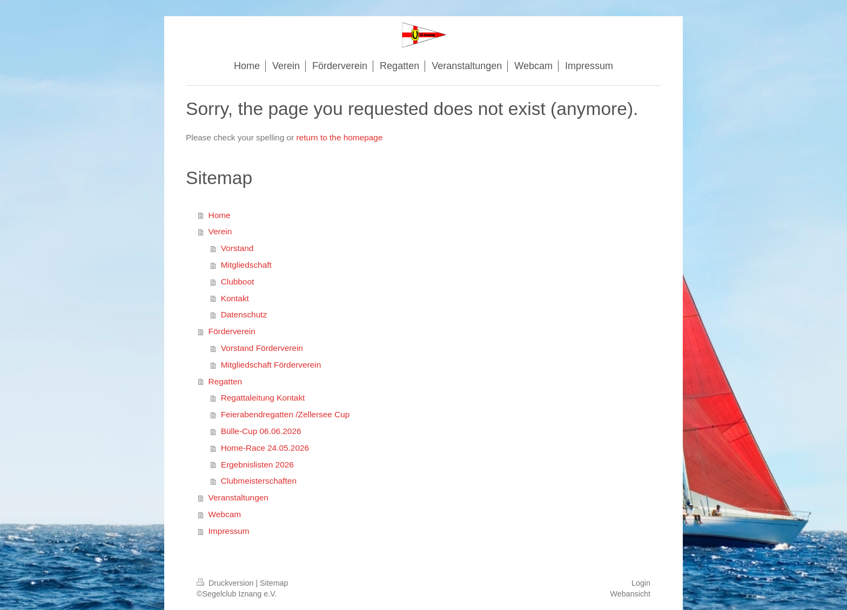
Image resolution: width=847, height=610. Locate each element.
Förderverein (232, 331)
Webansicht (630, 593)
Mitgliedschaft (246, 264)
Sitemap (274, 583)
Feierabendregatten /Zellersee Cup (285, 414)
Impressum (229, 531)
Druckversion (226, 583)
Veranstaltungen (238, 497)
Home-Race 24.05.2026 (265, 447)
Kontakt (235, 298)
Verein (220, 231)
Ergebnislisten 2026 (257, 464)
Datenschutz (244, 314)
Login (640, 583)
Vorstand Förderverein (262, 348)
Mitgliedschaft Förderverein (271, 364)
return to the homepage (339, 137)
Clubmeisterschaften (259, 480)
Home (220, 215)
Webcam (225, 514)
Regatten (225, 381)
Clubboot (237, 281)
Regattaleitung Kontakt (263, 397)
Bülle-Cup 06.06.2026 (261, 431)
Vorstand (237, 248)
